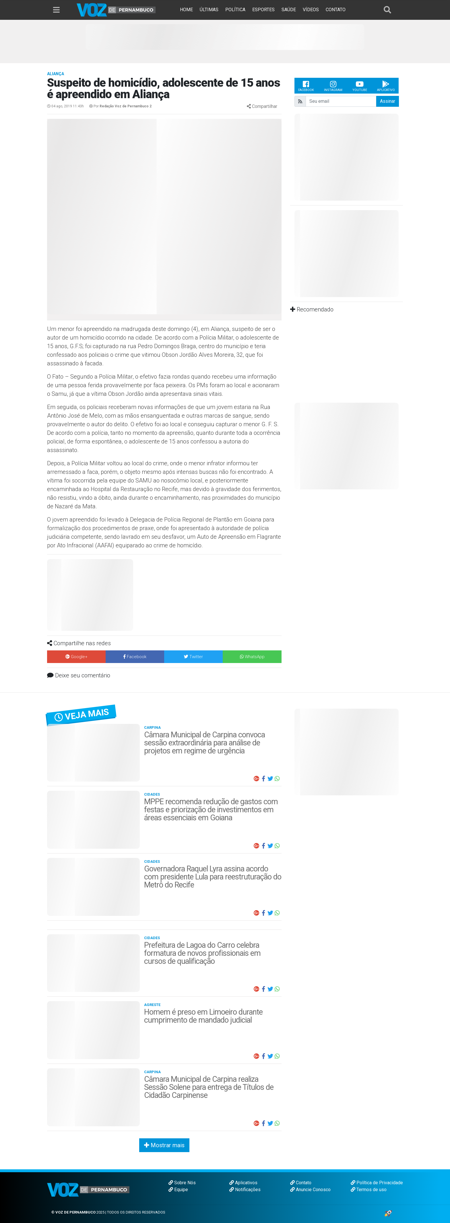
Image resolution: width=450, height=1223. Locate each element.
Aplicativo (386, 86)
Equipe (178, 1189)
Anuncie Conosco (310, 1189)
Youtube (359, 86)
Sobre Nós (182, 1182)
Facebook (306, 86)
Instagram (333, 86)
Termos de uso (369, 1189)
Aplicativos (243, 1182)
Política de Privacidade (377, 1182)
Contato (300, 1182)
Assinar (387, 101)
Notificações (245, 1189)
